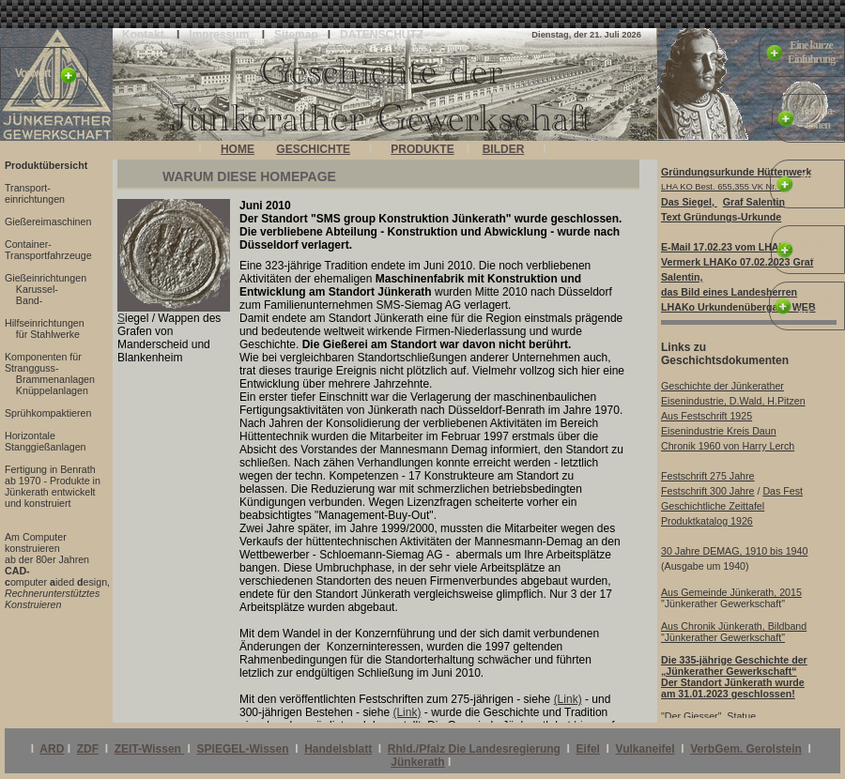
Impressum (219, 34)
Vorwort (32, 73)
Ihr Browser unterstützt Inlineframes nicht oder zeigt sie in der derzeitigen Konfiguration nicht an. (370, 152)
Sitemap (296, 34)
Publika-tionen (818, 117)
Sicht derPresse (817, 249)
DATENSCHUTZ (381, 34)
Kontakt (143, 34)
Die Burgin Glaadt (816, 305)
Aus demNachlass (817, 183)
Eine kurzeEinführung (811, 52)
